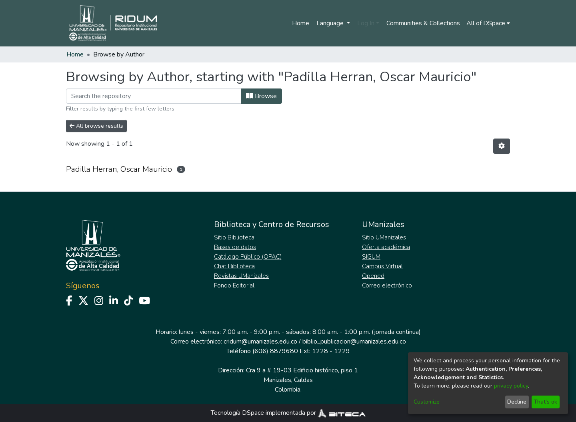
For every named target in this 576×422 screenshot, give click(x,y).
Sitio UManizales (384, 237)
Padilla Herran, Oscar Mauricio (119, 169)
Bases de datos (235, 247)
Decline (516, 402)
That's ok (545, 402)
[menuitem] (488, 23)
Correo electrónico (387, 285)
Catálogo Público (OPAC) (248, 257)
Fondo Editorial (234, 285)
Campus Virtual (382, 266)
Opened (373, 276)
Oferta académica (386, 247)
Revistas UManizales (241, 276)
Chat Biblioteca (234, 266)
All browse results (96, 126)
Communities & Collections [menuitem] (423, 23)
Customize (427, 402)
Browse (261, 96)
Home (300, 23)
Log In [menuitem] (365, 23)
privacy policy (511, 386)
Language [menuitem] (330, 23)
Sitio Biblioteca (234, 237)
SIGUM (371, 257)
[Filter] (153, 96)
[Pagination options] (501, 146)
